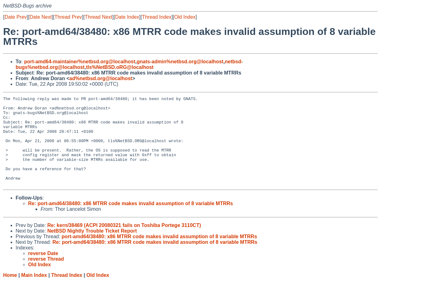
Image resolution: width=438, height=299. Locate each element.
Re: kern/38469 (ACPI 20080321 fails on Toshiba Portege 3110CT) (124, 243)
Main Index (34, 293)
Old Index (184, 17)
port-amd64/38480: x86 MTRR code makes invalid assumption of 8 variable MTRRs (159, 254)
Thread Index (156, 17)
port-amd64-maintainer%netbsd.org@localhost (79, 61)
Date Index (127, 17)
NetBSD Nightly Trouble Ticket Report (92, 248)
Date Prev (15, 17)
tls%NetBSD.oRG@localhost (120, 67)
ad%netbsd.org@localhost (100, 78)
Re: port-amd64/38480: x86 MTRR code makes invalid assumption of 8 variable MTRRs (130, 221)
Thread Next (98, 17)
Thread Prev (68, 17)
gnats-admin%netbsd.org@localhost (180, 61)
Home (10, 293)
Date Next (40, 17)
